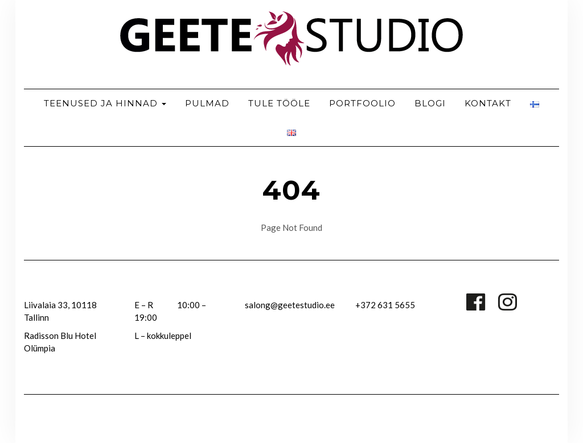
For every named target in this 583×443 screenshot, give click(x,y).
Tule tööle (279, 103)
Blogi (430, 103)
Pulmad (207, 103)
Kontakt (488, 103)
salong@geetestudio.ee (290, 305)
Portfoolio (362, 103)
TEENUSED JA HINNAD (105, 103)
